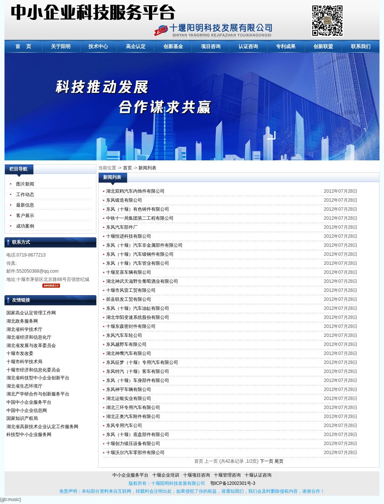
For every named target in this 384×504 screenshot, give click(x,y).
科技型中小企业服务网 (28, 434)
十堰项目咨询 (196, 475)
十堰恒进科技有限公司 (128, 236)
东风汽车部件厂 (122, 227)
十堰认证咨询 (258, 475)
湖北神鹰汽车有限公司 (128, 353)
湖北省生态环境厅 (24, 386)
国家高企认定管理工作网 (31, 312)
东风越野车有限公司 (126, 344)
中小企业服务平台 (130, 475)
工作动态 (25, 194)
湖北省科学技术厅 (24, 329)
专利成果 (286, 46)
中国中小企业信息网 (26, 410)
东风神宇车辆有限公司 (128, 389)
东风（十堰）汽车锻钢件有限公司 (140, 254)
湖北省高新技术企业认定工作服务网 (42, 426)
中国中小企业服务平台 (28, 402)
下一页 (266, 461)
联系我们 (360, 46)
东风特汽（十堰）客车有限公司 (137, 371)
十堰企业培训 (165, 475)
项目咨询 (210, 46)
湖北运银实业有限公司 (128, 398)
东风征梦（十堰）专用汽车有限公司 (142, 362)
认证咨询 (248, 46)
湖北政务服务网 (22, 321)
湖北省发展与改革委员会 (31, 345)
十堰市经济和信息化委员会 (33, 370)
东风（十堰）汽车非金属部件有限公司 (144, 245)
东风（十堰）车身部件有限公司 (137, 380)
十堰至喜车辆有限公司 (128, 272)
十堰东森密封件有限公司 (131, 326)
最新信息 (25, 205)
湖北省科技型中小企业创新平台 (37, 377)
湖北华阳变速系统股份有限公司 (137, 317)
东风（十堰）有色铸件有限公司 (137, 209)
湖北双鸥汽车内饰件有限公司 (135, 191)
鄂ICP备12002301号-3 (230, 483)
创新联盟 (323, 46)
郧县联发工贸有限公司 (128, 299)
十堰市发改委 (19, 353)
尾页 (279, 461)
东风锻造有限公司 (124, 200)
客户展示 (25, 215)
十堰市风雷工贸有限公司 (131, 290)
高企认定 (136, 46)
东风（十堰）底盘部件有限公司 (137, 434)
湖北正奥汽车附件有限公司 (133, 416)
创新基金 (173, 46)
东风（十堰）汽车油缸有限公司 (137, 308)
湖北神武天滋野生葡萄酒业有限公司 (142, 281)
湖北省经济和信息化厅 (28, 337)
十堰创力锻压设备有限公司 (133, 443)
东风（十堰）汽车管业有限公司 (137, 263)
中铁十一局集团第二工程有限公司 (140, 218)
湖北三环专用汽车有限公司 (133, 407)
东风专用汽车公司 (124, 425)
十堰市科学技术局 (24, 361)
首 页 (23, 46)
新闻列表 (147, 168)
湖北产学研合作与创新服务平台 (37, 394)
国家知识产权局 (22, 418)
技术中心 (98, 46)
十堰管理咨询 (227, 475)
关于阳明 (60, 46)
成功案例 (25, 226)
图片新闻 (25, 184)
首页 (127, 168)
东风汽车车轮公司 (124, 335)
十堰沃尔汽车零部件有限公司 (135, 452)
